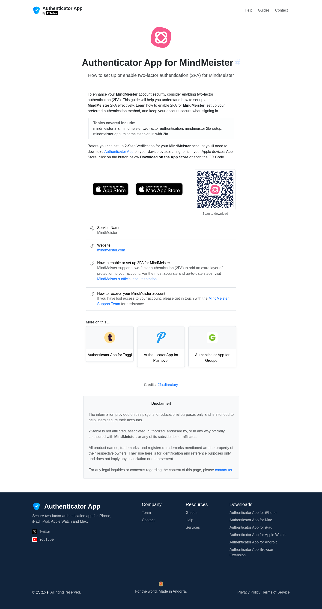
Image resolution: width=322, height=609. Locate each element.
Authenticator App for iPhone (253, 513)
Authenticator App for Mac (251, 520)
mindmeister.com (111, 250)
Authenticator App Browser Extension (251, 552)
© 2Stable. (41, 592)
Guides (264, 10)
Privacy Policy (248, 592)
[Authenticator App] (66, 506)
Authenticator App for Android (253, 542)
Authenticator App (118, 152)
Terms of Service (276, 592)
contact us (223, 470)
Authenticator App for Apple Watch (258, 535)
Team (146, 513)
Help (248, 10)
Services (193, 527)
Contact (281, 10)
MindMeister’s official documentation (127, 279)
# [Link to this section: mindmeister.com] (237, 62)
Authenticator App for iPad (251, 527)
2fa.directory (168, 385)
